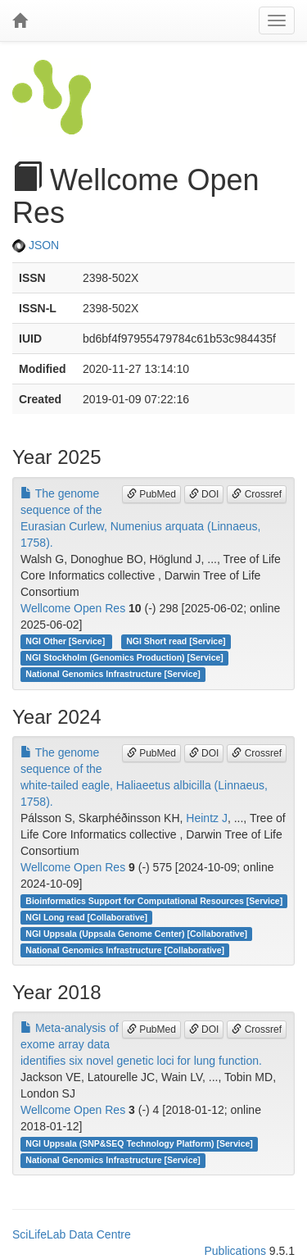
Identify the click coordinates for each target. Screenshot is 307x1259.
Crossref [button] (257, 494)
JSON (35, 245)
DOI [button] (204, 494)
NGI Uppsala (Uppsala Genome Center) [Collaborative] (136, 934)
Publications (235, 1250)
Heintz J (207, 818)
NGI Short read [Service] (175, 642)
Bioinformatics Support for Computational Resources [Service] (153, 901)
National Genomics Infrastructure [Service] (113, 674)
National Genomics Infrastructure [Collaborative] (124, 950)
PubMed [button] (151, 494)
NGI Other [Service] (66, 642)
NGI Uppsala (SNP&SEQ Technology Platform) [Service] (139, 1143)
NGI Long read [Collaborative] (86, 917)
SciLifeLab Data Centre (71, 1234)
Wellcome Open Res (72, 608)
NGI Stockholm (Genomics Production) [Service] (124, 658)
